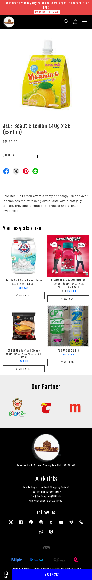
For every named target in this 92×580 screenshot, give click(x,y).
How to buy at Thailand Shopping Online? (46, 487)
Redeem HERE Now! (47, 12)
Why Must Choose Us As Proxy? (46, 500)
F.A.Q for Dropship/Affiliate (46, 496)
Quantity (8, 155)
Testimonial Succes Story (46, 491)
